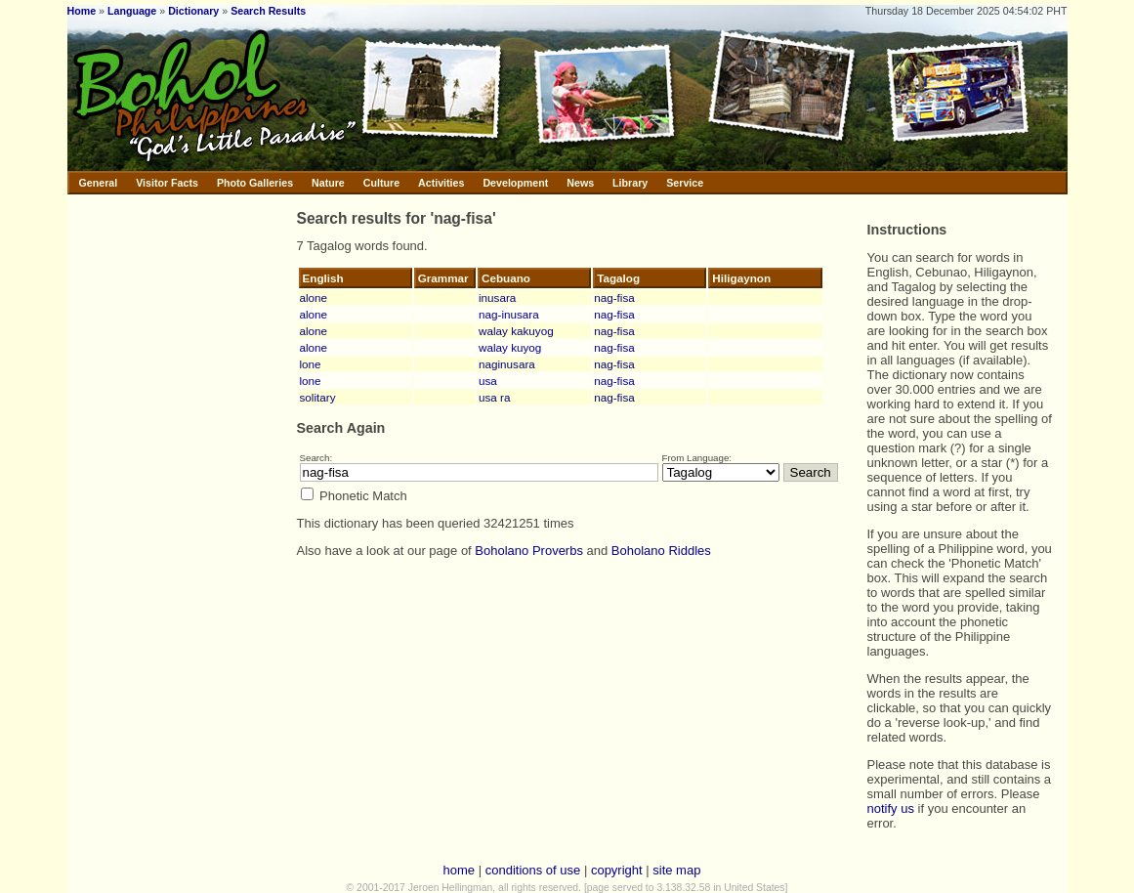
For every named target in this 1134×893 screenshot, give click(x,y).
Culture (381, 183)
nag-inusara (509, 314)
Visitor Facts (167, 183)
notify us (890, 808)
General (98, 183)
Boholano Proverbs (529, 550)
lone (310, 364)
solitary (318, 397)
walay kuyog (510, 347)
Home (82, 11)
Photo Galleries (255, 183)
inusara (497, 297)
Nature (328, 183)
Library (630, 183)
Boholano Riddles (661, 550)
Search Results (268, 11)
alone (314, 297)
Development (515, 183)
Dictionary (193, 11)
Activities (441, 183)
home (459, 870)
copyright (617, 870)
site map (676, 870)
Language (131, 11)
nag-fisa (614, 297)
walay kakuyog (516, 330)
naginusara (507, 364)
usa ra (494, 397)
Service (684, 183)
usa (488, 380)
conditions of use (533, 870)
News (580, 183)
